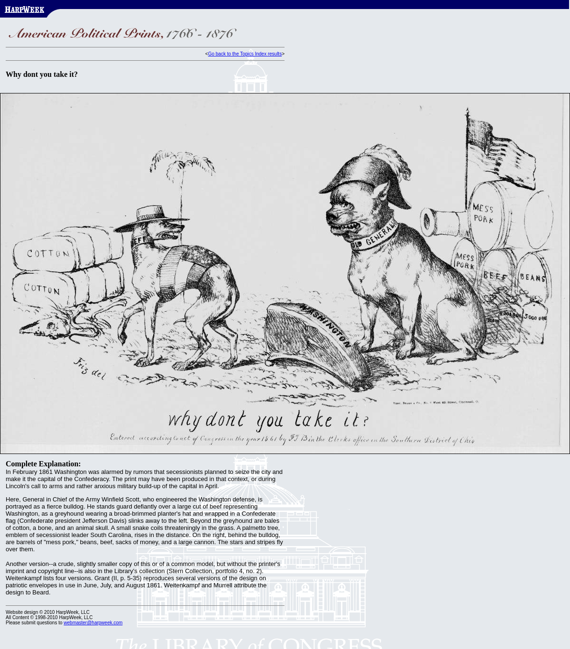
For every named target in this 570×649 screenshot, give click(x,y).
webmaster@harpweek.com (93, 622)
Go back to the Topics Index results (245, 53)
